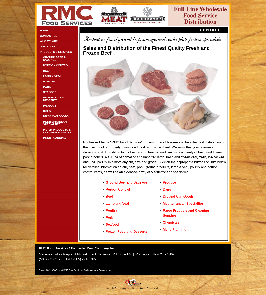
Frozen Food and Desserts (126, 231)
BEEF (46, 70)
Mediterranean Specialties (183, 203)
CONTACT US (48, 35)
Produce (169, 182)
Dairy (167, 189)
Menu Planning (174, 229)
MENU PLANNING (54, 137)
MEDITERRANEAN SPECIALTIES (55, 123)
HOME (44, 30)
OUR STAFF (47, 46)
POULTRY (49, 81)
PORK (47, 86)
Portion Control (118, 189)
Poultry (111, 210)
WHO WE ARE (49, 41)
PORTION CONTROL (56, 65)
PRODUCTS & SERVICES (56, 51)
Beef (109, 196)
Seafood (112, 224)
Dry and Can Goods (178, 196)
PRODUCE (50, 105)
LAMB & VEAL (52, 76)
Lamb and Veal (117, 203)
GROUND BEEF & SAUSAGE (54, 59)
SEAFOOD (49, 92)
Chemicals (171, 222)
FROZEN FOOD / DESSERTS (53, 99)
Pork (109, 217)
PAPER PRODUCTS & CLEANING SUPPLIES (57, 131)
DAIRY (47, 111)
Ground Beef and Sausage (126, 182)
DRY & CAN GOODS (56, 116)
